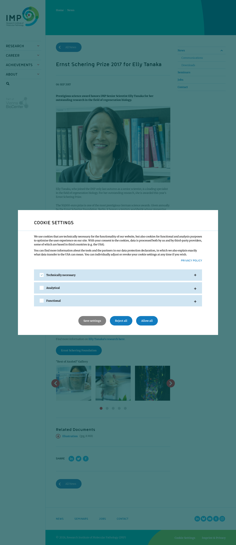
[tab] (118, 275)
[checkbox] (42, 275)
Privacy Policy (191, 260)
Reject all (121, 320)
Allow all (147, 320)
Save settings (92, 320)
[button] (118, 275)
